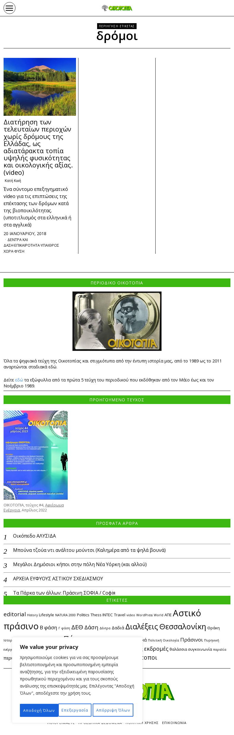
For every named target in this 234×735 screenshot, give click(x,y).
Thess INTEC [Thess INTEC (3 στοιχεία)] (102, 615)
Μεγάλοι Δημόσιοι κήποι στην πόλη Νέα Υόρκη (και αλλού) (80, 565)
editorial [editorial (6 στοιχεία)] (15, 615)
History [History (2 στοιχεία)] (32, 616)
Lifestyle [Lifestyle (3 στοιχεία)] (46, 615)
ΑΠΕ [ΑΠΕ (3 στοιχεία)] (168, 615)
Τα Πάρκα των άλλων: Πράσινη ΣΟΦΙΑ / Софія (64, 593)
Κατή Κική (14, 181)
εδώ (19, 380)
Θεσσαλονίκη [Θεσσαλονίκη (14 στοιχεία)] (182, 627)
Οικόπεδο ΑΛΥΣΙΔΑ (34, 537)
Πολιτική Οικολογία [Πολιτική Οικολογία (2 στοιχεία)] (163, 641)
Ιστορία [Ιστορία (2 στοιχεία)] (9, 641)
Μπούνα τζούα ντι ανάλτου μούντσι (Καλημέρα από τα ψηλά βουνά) (89, 551)
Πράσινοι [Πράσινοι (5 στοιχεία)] (191, 640)
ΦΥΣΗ (21, 251)
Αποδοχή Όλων (77, 710)
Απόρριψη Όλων (103, 697)
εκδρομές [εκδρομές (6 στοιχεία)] (156, 649)
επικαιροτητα (31, 246)
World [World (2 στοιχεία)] (158, 616)
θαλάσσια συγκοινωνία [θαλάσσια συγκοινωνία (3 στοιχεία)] (191, 650)
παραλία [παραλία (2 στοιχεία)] (219, 650)
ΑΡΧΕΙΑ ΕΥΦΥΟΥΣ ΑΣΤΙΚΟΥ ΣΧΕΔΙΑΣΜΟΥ (58, 579)
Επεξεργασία (45, 697)
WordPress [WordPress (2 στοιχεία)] (144, 616)
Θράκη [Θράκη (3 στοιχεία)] (213, 628)
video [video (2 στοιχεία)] (131, 616)
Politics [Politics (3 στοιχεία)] (83, 615)
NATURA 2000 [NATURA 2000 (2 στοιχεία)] (65, 616)
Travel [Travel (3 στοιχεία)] (119, 615)
